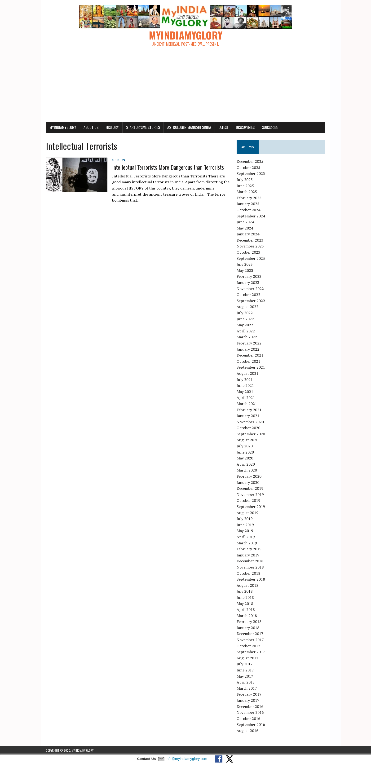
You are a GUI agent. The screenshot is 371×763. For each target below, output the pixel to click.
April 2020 (246, 464)
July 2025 (245, 179)
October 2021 (248, 361)
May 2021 (245, 391)
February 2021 (249, 409)
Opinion (118, 160)
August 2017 (247, 658)
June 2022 (245, 319)
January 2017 (248, 700)
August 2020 (247, 439)
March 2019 (247, 543)
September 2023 (251, 258)
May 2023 (245, 270)
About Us (91, 127)
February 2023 (249, 276)
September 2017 (251, 651)
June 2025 (245, 185)
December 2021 (250, 355)
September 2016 (251, 724)
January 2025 (248, 203)
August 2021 (247, 373)
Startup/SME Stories (143, 127)
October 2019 (248, 500)
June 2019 (245, 524)
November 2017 (250, 639)
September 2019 (251, 506)
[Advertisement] (185, 86)
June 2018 (245, 597)
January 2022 (248, 349)
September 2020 (251, 434)
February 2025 (249, 197)
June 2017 (245, 670)
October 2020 (248, 427)
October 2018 (248, 573)
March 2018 (247, 615)
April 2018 (246, 609)
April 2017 (246, 682)
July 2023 (245, 264)
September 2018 (251, 579)
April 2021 (246, 397)
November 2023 (250, 246)
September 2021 (251, 367)
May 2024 (245, 228)
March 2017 (247, 688)
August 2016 (247, 730)
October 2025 (248, 167)
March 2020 (247, 470)
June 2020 (245, 452)
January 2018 (248, 627)
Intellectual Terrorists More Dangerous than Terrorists (168, 167)
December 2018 (250, 561)
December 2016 (250, 706)
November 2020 (250, 421)
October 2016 (248, 718)
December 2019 (250, 488)
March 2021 (247, 403)
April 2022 (246, 331)
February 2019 (249, 548)
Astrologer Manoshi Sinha (189, 127)
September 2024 (251, 216)
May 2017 (245, 676)
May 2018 (245, 603)
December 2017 (250, 633)
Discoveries (245, 127)
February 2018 (249, 621)
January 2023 (248, 282)
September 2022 (251, 300)
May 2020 (245, 458)
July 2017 (245, 663)
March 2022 (247, 337)
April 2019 (246, 536)
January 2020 (248, 482)
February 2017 (249, 694)
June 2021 (245, 385)
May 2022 (245, 324)
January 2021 (248, 415)
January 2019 (248, 555)
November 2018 (250, 567)
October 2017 (248, 645)
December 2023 (250, 240)
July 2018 (245, 591)
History (112, 127)
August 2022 (247, 306)
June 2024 (245, 222)
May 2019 (245, 530)
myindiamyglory (62, 127)
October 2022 (248, 294)
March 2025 (247, 191)
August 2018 (247, 585)
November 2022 (250, 288)
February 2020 (249, 476)
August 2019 (247, 512)
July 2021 (245, 379)
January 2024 (248, 234)
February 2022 (249, 343)
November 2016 (250, 712)
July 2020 (245, 446)
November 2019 (250, 494)
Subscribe (270, 127)
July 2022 (245, 312)
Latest (223, 127)
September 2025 (251, 173)
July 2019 (245, 518)
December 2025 (250, 161)
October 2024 (248, 209)
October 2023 (248, 252)
